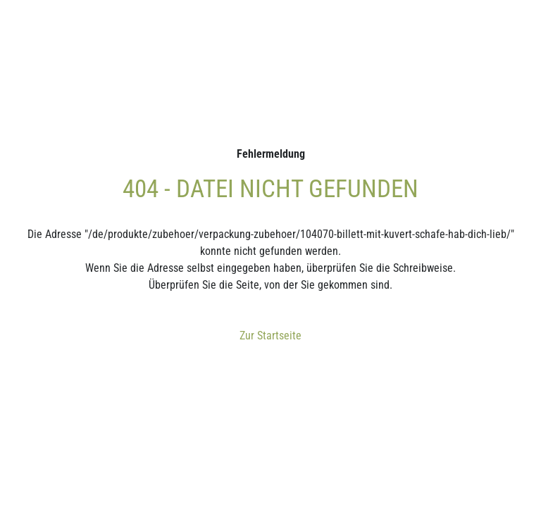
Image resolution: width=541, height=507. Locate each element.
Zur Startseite (270, 335)
